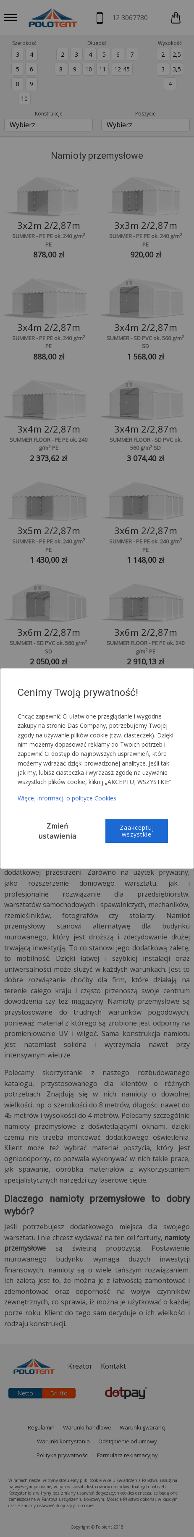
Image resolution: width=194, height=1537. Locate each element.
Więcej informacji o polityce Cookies (67, 798)
